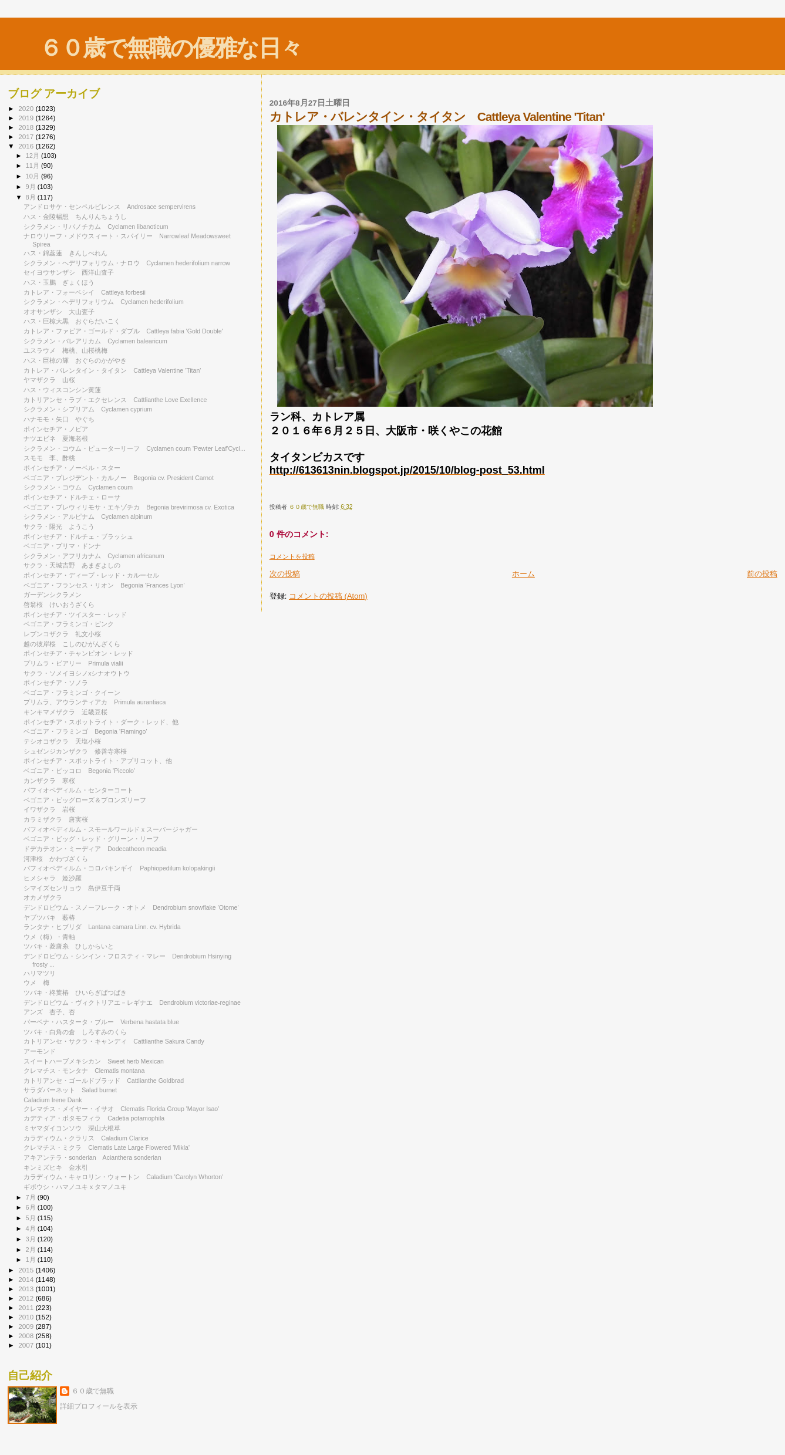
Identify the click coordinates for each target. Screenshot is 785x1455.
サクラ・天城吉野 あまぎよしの (71, 565)
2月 (32, 1249)
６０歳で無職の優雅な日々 (170, 47)
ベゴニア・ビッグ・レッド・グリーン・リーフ (94, 838)
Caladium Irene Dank (52, 1099)
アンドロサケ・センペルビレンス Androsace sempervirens (109, 206)
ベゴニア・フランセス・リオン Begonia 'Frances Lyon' (104, 585)
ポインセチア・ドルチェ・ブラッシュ (78, 536)
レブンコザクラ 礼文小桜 (62, 633)
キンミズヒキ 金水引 (55, 1167)
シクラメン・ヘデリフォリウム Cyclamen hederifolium (103, 301)
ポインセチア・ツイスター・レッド (78, 614)
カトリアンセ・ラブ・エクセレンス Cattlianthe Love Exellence (115, 399)
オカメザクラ (49, 897)
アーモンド (39, 1051)
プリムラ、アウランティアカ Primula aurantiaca (94, 701)
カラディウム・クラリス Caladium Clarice (86, 1138)
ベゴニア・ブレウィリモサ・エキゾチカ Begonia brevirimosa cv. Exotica (128, 507)
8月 (32, 197)
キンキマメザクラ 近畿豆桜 (65, 711)
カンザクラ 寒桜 (49, 780)
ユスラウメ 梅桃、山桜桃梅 (65, 350)
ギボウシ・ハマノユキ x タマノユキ (75, 1186)
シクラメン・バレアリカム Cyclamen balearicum (95, 341)
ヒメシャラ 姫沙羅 (52, 878)
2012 (26, 1298)
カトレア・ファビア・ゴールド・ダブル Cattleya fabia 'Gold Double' (123, 331)
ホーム (523, 573)
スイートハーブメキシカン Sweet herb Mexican (93, 1061)
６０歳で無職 (93, 1391)
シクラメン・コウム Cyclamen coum (78, 487)
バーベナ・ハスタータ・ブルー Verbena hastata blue (101, 1021)
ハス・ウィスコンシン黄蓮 (62, 389)
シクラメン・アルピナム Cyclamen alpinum (87, 516)
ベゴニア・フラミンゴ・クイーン (71, 692)
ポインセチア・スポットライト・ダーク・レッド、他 (100, 721)
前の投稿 (762, 573)
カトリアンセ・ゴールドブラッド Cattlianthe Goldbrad (103, 1080)
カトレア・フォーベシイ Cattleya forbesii (84, 292)
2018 (26, 127)
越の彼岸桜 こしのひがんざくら (71, 643)
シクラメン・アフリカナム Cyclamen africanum (93, 555)
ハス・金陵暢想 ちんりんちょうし (75, 216)
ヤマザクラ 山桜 (49, 379)
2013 (26, 1288)
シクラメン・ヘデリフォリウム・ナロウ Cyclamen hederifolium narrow (126, 262)
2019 (26, 117)
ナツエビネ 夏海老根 (55, 438)
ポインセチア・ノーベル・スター (71, 467)
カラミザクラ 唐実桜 (55, 819)
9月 (32, 186)
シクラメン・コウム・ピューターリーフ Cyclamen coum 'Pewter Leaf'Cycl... (134, 448)
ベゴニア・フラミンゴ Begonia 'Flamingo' (85, 731)
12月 (33, 155)
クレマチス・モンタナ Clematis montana (83, 1070)
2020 (26, 108)
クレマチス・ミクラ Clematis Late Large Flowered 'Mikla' (106, 1147)
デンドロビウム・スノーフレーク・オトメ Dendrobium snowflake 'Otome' (130, 907)
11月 (33, 165)
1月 (32, 1259)
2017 (26, 136)
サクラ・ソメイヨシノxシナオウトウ (76, 673)
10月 (33, 176)
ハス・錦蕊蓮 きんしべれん (65, 252)
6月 (32, 1207)
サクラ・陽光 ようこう (59, 526)
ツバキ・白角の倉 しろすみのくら (75, 1031)
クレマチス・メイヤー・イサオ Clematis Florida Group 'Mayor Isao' (121, 1108)
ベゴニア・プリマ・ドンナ (62, 545)
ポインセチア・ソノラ (55, 682)
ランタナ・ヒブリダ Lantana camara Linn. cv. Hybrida (101, 926)
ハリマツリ (39, 973)
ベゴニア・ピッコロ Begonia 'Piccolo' (79, 770)
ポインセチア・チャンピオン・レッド (78, 653)
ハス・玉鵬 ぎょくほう (59, 282)
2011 (26, 1307)
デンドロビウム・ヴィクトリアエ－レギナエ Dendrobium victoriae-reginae (132, 1002)
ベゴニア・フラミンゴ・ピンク (68, 623)
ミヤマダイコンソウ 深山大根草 (71, 1128)
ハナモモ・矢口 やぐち (59, 419)
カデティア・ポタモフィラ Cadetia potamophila (93, 1118)
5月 (32, 1217)
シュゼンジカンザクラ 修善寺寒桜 (75, 751)
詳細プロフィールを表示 (98, 1406)
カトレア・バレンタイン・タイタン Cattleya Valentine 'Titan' (112, 370)
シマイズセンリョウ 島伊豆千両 (71, 888)
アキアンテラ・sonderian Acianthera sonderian (92, 1157)
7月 (32, 1197)
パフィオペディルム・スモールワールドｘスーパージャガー (110, 829)
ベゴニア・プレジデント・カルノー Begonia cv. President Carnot (118, 477)
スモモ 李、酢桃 (49, 457)
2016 (26, 146)
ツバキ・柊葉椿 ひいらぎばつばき (75, 992)
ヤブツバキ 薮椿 (49, 917)
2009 (26, 1326)
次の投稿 (284, 573)
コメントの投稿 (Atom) (328, 596)
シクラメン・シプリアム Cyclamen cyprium (87, 409)
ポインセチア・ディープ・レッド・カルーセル (94, 575)
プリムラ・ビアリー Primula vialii (73, 663)
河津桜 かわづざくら (55, 858)
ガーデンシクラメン (55, 594)
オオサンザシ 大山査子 (59, 311)
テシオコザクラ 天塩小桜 (62, 741)
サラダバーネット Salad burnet (70, 1089)
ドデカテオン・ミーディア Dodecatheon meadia (95, 848)
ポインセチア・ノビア (59, 429)
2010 (26, 1317)
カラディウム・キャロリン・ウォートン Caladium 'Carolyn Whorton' (123, 1176)
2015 (26, 1270)
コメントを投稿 (292, 556)
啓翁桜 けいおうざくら (59, 604)
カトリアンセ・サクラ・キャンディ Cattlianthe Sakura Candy (113, 1041)
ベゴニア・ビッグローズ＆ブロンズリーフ (84, 800)
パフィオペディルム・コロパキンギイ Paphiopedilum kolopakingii (119, 868)
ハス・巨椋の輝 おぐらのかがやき (75, 360)
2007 (26, 1345)
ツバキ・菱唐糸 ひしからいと (68, 946)
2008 (26, 1335)
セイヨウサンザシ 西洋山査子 (68, 272)
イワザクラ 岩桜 (49, 809)
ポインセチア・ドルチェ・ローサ (71, 497)
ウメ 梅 (36, 982)
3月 (32, 1239)
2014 (26, 1279)
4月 (32, 1228)
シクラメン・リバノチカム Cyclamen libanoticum (95, 226)
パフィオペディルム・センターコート (81, 790)
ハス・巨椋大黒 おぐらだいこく (71, 321)
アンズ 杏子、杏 (49, 1011)
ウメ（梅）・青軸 (49, 936)
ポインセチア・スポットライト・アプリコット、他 (97, 760)
